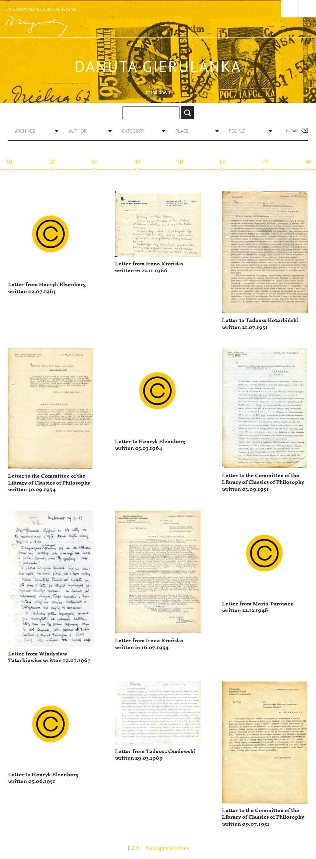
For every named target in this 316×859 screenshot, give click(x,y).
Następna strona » (167, 847)
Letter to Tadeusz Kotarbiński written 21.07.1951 (260, 323)
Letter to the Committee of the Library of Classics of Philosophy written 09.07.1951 (263, 817)
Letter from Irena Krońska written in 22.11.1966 (149, 267)
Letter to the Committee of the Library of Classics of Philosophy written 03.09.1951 (263, 482)
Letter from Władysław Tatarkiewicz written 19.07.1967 (49, 657)
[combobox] (34, 131)
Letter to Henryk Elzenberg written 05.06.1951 (43, 778)
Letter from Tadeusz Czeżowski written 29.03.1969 (155, 755)
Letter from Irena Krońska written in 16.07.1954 (149, 644)
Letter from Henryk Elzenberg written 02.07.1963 (47, 288)
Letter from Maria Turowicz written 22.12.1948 (257, 607)
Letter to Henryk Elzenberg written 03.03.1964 (150, 445)
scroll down (158, 92)
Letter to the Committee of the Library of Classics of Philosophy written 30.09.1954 (49, 483)
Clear (292, 131)
